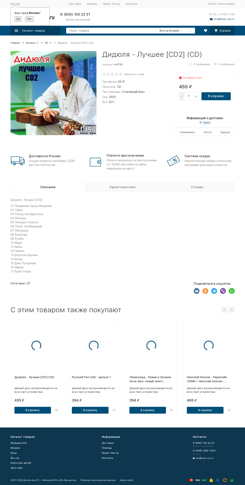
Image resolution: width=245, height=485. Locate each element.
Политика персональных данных (98, 480)
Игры (14, 452)
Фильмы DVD (19, 443)
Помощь (92, 3)
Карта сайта (126, 480)
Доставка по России (44, 156)
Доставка (75, 3)
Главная (15, 42)
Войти (212, 3)
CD (46, 42)
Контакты (131, 3)
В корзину (216, 96)
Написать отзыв (134, 74)
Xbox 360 (16, 467)
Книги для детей (21, 462)
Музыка (30, 42)
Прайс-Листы (111, 3)
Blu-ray (15, 458)
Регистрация (227, 3)
